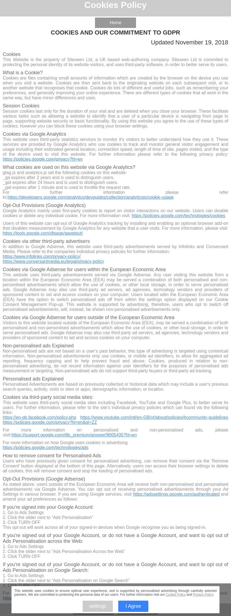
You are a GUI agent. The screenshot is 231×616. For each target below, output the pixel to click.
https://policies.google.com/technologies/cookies (178, 215)
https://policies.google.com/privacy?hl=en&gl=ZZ (50, 422)
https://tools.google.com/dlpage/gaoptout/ (43, 233)
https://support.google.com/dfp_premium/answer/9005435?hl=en (74, 435)
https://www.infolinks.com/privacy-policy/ (42, 256)
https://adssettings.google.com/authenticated (176, 494)
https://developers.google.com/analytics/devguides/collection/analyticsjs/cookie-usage (91, 197)
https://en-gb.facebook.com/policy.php (39, 417)
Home (116, 22)
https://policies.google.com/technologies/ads (45, 447)
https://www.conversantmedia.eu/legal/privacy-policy (53, 261)
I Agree (133, 606)
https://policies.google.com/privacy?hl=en (43, 159)
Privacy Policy (203, 595)
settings (97, 606)
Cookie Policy (176, 595)
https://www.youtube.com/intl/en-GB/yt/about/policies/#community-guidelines (154, 417)
